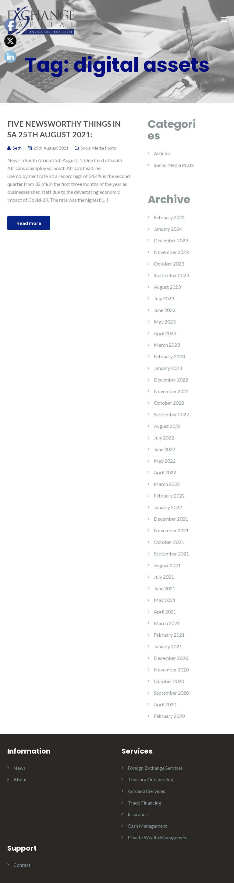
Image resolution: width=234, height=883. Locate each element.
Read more (28, 223)
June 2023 (164, 310)
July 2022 (164, 437)
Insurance (138, 814)
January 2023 (168, 368)
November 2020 (171, 669)
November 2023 (171, 252)
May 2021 (165, 600)
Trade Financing (144, 802)
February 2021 (169, 635)
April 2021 (165, 611)
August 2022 (167, 426)
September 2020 (171, 693)
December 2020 (171, 658)
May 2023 (165, 321)
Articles (162, 153)
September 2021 (171, 553)
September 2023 (171, 275)
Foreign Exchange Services (155, 768)
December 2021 (171, 519)
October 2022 (169, 403)
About (20, 779)
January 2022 (168, 507)
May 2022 (165, 461)
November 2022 (171, 391)
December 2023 (171, 240)
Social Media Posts (98, 147)
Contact (21, 865)
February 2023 (169, 356)
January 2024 (168, 229)
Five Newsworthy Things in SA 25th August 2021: (64, 129)
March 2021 (167, 623)
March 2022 (167, 484)
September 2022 (171, 414)
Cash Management (147, 826)
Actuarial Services (146, 791)
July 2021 (164, 577)
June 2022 (164, 449)
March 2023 (167, 345)
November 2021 (171, 530)
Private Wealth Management (158, 837)
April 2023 (165, 333)
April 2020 (165, 704)
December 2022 (171, 379)
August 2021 (167, 565)
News (19, 768)
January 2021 (168, 646)
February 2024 (169, 217)
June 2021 (164, 588)
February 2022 (169, 495)
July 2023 (164, 298)
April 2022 (165, 472)
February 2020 (169, 716)
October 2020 (169, 681)
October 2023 (169, 263)
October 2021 (169, 542)
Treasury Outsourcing (150, 779)
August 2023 (167, 287)
